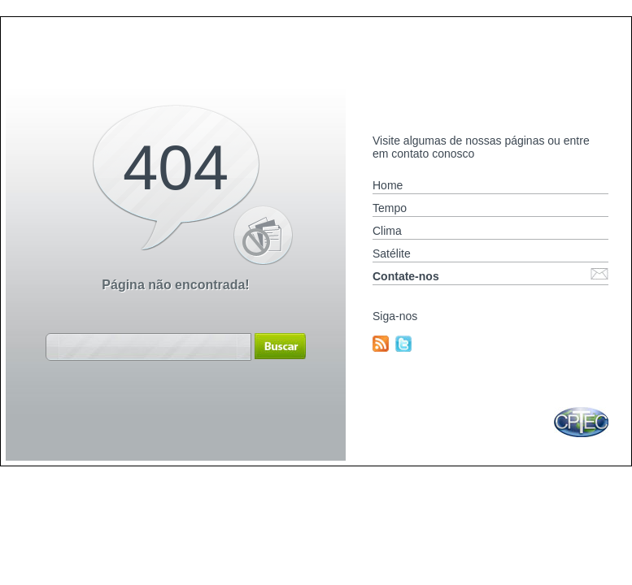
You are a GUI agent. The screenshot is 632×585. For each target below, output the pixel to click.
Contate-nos (406, 276)
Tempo (390, 208)
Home (388, 185)
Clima (387, 230)
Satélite (392, 253)
